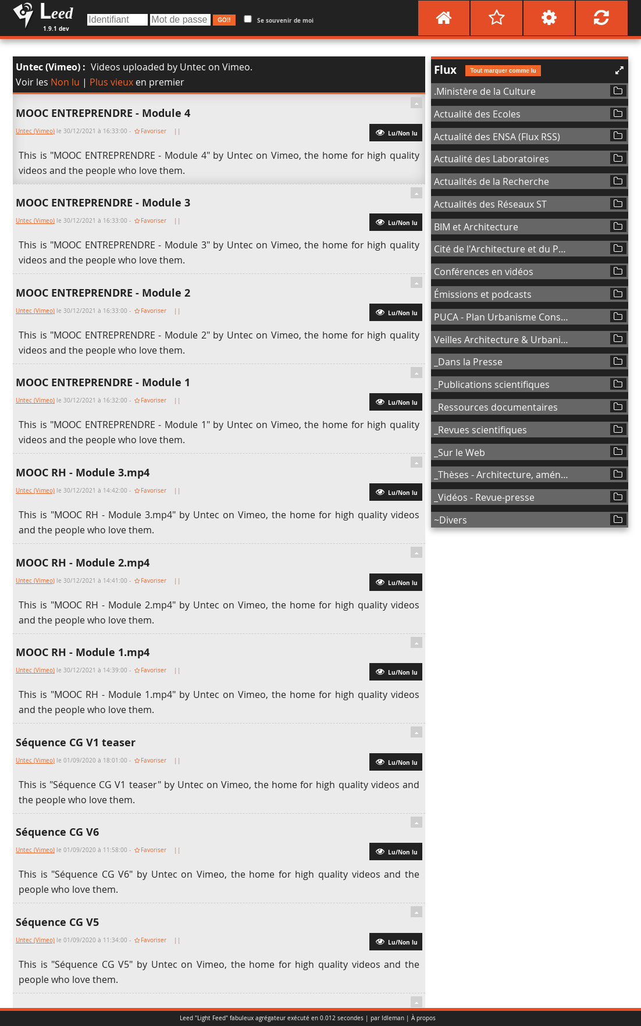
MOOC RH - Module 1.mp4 (82, 652)
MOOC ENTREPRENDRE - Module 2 (103, 293)
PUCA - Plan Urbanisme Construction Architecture (501, 317)
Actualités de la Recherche (491, 181)
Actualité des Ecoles (477, 114)
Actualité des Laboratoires (491, 158)
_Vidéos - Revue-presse (484, 497)
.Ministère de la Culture (485, 91)
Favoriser (153, 131)
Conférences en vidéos (483, 271)
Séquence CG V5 (57, 922)
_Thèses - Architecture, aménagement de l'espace (501, 474)
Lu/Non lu (396, 132)
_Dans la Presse (468, 361)
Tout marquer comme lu (503, 70)
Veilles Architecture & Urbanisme (501, 339)
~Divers (450, 520)
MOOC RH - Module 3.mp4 (82, 472)
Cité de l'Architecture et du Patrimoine (501, 249)
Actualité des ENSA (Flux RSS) (497, 136)
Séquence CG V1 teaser (76, 742)
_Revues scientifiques (480, 429)
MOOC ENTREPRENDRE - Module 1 (103, 382)
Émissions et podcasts (483, 294)
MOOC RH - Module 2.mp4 (82, 562)
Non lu (65, 82)
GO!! (224, 20)
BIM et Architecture (476, 226)
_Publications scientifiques (492, 384)
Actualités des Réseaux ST (490, 204)
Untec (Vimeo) (48, 66)
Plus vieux (111, 82)
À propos (423, 1018)
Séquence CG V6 (57, 832)
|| (178, 131)
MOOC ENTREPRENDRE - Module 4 (103, 113)
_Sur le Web (459, 452)
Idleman (393, 1018)
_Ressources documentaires (496, 407)
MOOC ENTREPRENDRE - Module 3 (103, 202)
